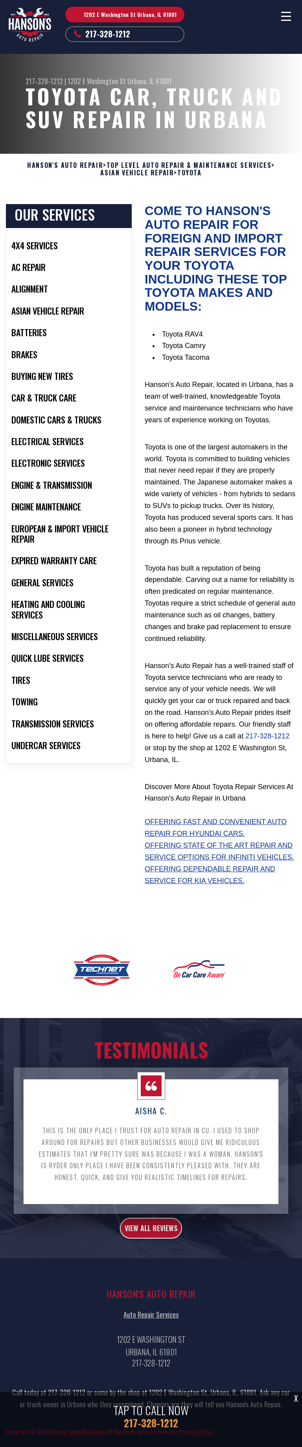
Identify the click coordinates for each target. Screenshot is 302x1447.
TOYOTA (189, 173)
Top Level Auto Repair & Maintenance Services (189, 165)
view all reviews (151, 1234)
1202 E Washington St (97, 81)
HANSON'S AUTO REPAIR (65, 165)
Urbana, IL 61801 (149, 81)
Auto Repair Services (151, 1321)
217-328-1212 (107, 33)
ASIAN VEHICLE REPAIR (137, 173)
